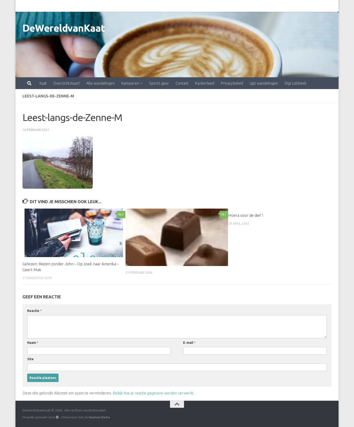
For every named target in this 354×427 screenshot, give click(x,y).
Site (30, 359)
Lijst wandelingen (243, 6)
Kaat (22, 6)
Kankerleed (184, 6)
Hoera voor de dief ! (245, 215)
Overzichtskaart (46, 6)
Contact (161, 6)
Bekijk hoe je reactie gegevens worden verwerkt (153, 393)
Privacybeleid (211, 6)
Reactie (34, 311)
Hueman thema (99, 417)
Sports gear (138, 6)
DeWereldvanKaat (63, 28)
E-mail (189, 343)
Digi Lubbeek (275, 6)
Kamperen (109, 6)
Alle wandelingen (80, 6)
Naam (32, 343)
